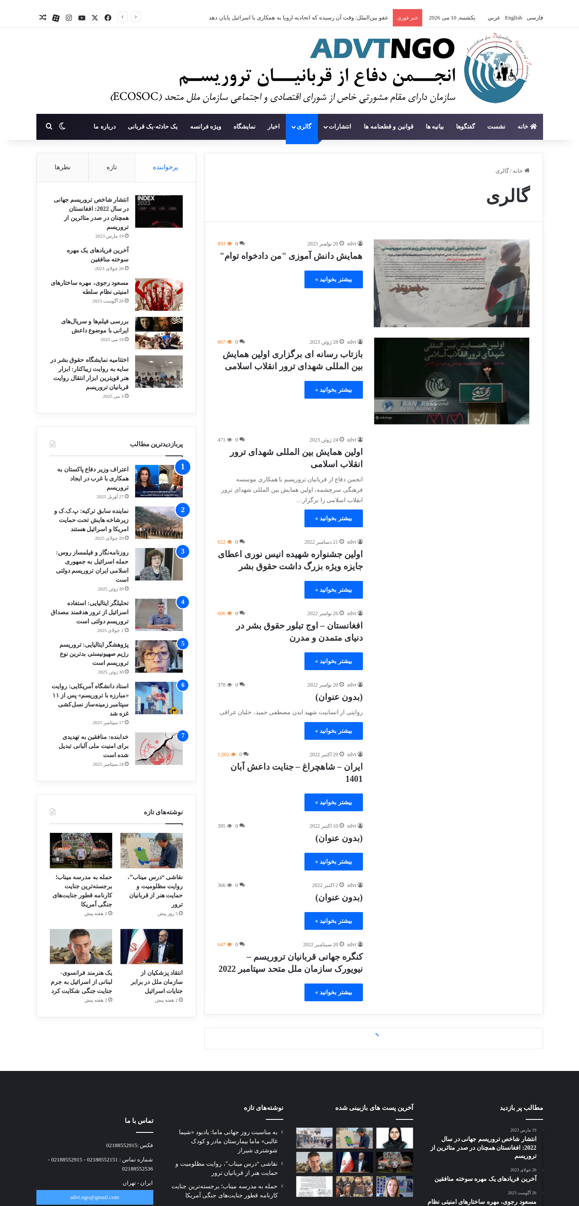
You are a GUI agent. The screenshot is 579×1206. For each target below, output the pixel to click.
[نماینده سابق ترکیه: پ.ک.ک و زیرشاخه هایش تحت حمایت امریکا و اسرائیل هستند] (159, 522)
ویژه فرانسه (206, 126)
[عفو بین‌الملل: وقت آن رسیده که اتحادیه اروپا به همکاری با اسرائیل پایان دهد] (394, 1186)
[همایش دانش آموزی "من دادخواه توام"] (452, 283)
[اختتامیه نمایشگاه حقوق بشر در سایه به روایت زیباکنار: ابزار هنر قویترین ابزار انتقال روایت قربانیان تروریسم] (159, 371)
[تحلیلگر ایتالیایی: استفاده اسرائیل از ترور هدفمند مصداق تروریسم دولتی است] (159, 615)
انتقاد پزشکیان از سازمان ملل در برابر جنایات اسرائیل (157, 982)
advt (351, 244)
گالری (304, 126)
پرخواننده (165, 167)
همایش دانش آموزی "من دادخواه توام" (291, 256)
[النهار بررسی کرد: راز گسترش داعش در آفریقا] (354, 1186)
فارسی (534, 17)
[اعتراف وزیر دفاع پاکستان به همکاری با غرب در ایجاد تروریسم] (159, 481)
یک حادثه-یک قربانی (153, 126)
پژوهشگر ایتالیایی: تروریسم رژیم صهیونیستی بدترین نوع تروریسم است (94, 654)
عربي (493, 17)
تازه (112, 167)
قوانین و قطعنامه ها (389, 126)
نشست (496, 126)
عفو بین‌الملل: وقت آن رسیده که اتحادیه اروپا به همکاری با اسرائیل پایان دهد (298, 17)
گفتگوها (465, 126)
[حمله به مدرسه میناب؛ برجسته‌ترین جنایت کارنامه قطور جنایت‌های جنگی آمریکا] (81, 850)
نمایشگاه (244, 126)
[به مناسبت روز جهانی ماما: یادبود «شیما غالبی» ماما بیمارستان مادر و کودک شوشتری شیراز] (394, 1138)
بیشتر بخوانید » (333, 279)
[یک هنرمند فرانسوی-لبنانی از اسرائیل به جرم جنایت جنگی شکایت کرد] (81, 946)
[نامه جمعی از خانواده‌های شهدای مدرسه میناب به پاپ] (314, 1186)
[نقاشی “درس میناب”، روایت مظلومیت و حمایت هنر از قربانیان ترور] (151, 850)
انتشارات (340, 126)
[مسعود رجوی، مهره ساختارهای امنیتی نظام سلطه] (159, 294)
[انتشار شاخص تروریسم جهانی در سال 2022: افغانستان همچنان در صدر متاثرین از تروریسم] (159, 211)
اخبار (274, 126)
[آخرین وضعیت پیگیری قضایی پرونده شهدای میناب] (314, 1138)
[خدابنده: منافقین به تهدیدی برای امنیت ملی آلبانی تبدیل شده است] (159, 748)
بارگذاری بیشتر (373, 1038)
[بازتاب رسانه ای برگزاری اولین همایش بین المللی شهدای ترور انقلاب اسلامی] (452, 381)
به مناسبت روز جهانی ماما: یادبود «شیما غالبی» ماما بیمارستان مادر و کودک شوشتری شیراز (228, 1141)
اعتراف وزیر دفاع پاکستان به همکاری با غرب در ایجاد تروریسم (93, 478)
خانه (527, 126)
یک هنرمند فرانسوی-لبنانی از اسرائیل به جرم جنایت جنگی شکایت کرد (81, 982)
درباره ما (105, 126)
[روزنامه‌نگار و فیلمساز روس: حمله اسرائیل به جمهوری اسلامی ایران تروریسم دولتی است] (159, 564)
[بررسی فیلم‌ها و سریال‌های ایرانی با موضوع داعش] (159, 333)
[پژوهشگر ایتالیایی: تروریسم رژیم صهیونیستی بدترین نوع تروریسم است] (159, 656)
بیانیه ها (435, 126)
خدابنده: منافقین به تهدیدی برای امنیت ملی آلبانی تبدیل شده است (93, 746)
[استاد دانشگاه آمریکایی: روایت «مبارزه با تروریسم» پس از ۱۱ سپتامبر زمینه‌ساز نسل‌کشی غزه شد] (159, 698)
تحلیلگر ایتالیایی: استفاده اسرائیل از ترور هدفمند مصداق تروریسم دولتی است (90, 612)
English (513, 17)
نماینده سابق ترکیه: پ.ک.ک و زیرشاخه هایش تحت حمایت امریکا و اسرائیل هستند (91, 520)
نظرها (63, 167)
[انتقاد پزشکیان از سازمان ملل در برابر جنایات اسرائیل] (151, 946)
